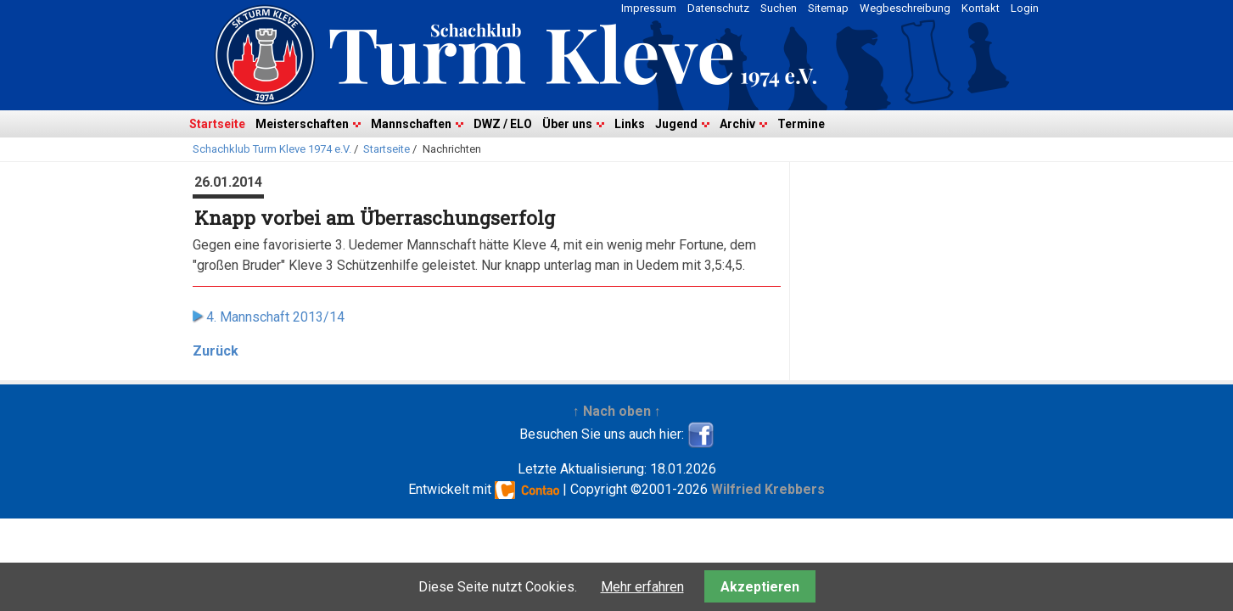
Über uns (567, 124)
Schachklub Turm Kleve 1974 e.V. (272, 149)
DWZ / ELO (503, 124)
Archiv (737, 124)
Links (629, 124)
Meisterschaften (302, 124)
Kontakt (980, 8)
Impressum (648, 8)
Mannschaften (411, 124)
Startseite (217, 124)
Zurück (215, 351)
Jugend (676, 124)
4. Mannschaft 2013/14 (275, 317)
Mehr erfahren (642, 587)
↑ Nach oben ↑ (617, 411)
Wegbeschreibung (905, 8)
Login (1025, 8)
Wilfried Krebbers (768, 489)
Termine (801, 124)
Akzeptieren (759, 587)
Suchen (778, 8)
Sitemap (828, 8)
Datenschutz (718, 8)
